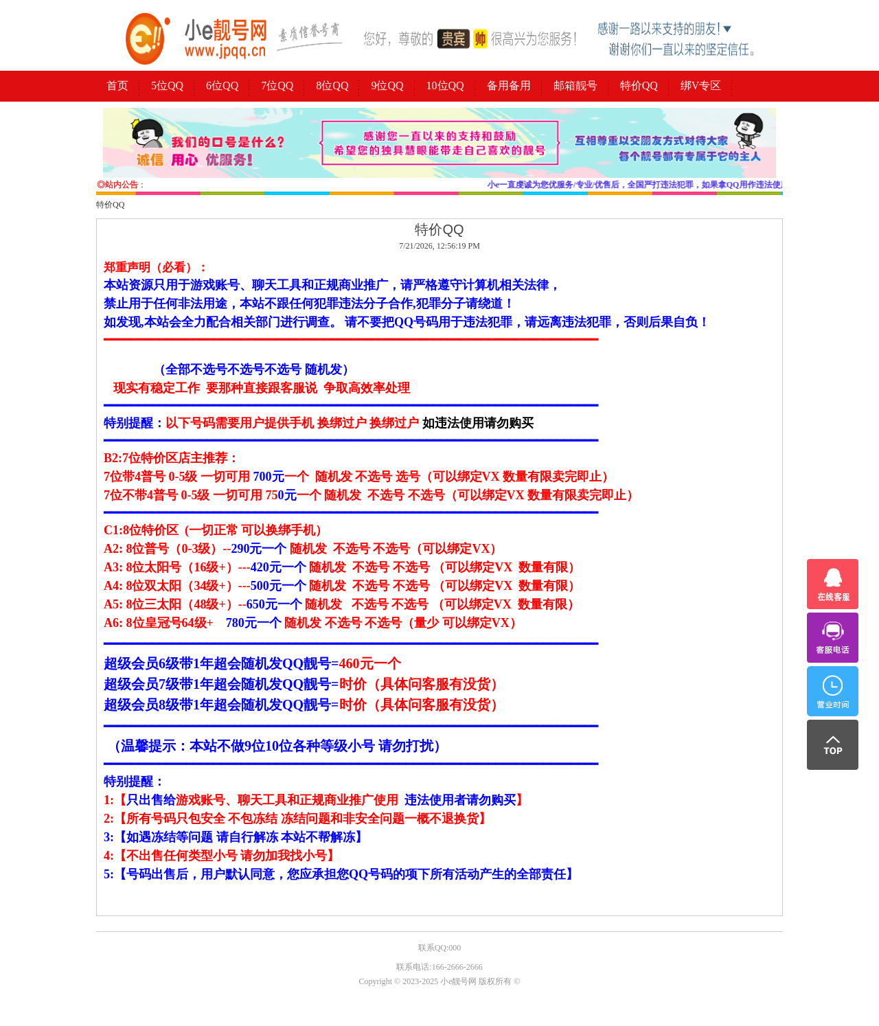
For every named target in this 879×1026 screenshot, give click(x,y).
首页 (117, 85)
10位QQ (445, 85)
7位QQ (277, 85)
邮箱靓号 (575, 85)
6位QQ (222, 85)
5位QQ (167, 85)
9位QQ (387, 85)
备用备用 (509, 85)
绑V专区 (701, 85)
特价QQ (639, 85)
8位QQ (332, 85)
